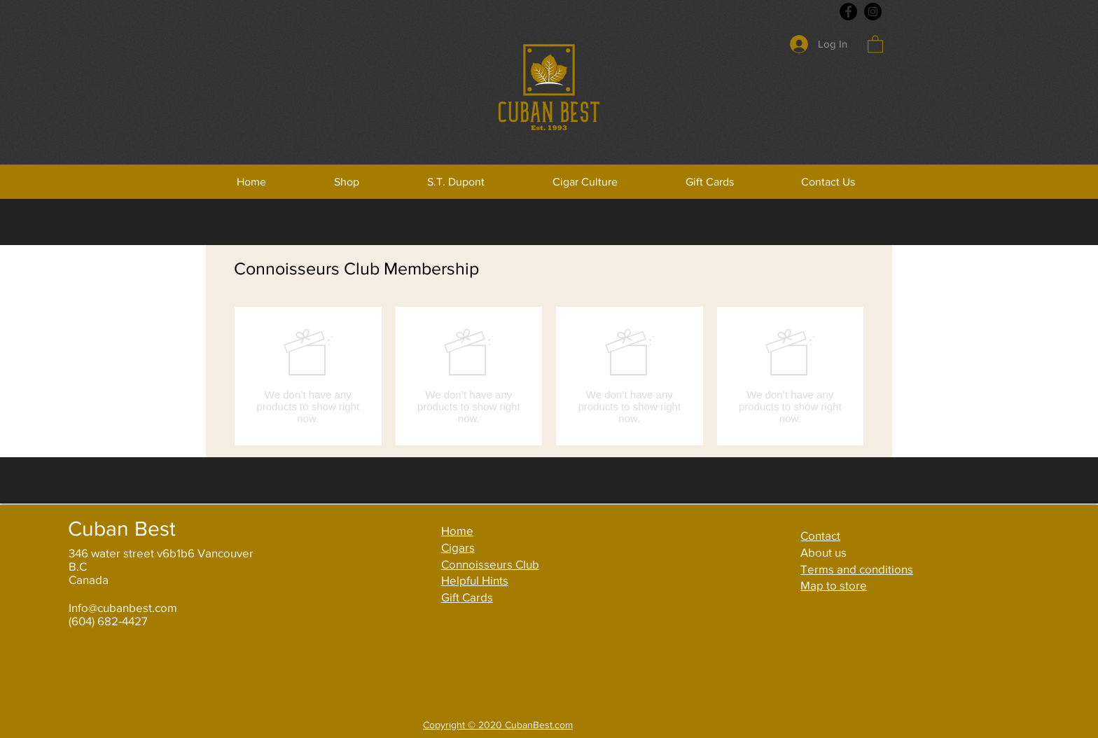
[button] (875, 43)
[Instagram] (873, 11)
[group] (549, 376)
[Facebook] (848, 11)
